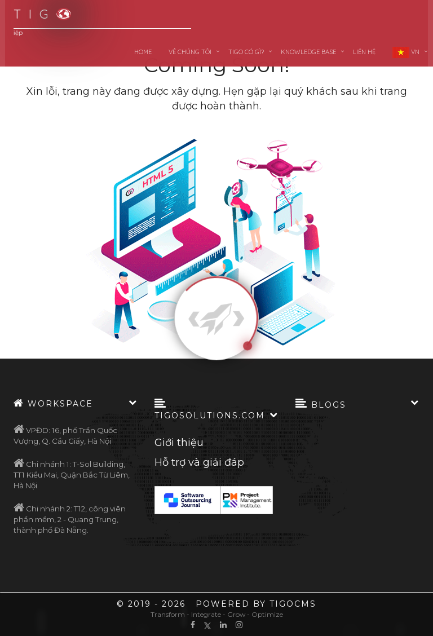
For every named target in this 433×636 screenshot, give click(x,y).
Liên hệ (364, 52)
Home (143, 52)
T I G (36, 14)
